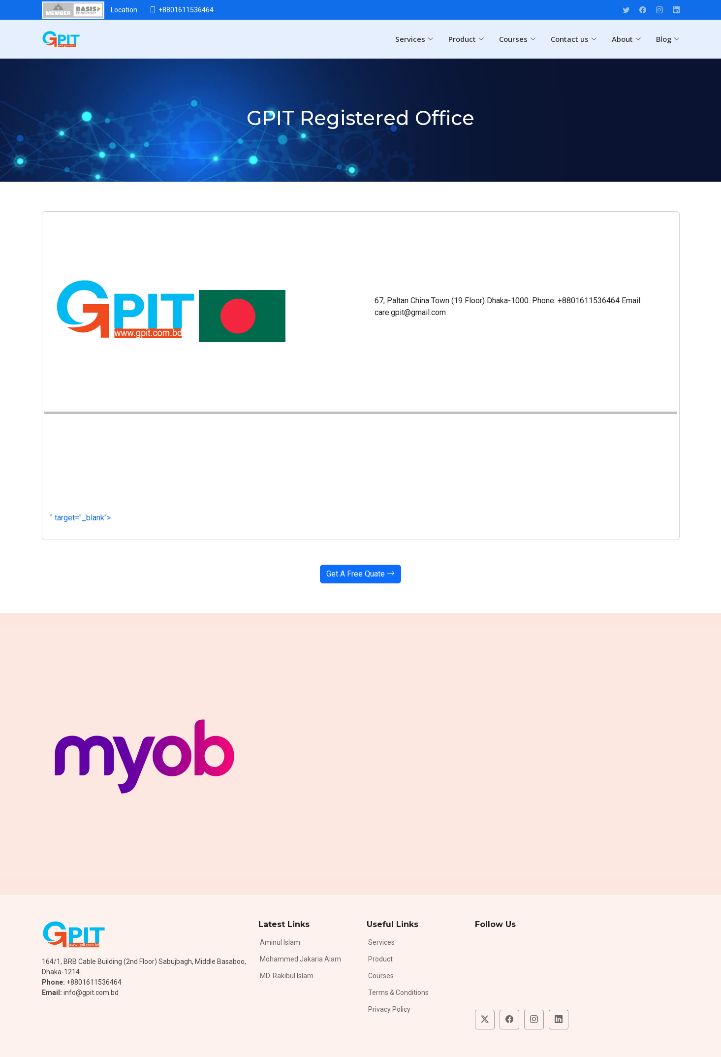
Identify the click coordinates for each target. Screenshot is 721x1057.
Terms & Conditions (398, 992)
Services (381, 942)
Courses (381, 975)
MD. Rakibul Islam (286, 975)
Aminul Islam (280, 942)
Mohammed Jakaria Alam (300, 959)
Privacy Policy (389, 1009)
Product (380, 959)
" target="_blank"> (228, 517)
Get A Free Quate (360, 573)
